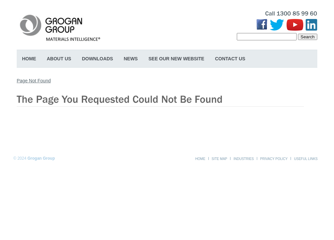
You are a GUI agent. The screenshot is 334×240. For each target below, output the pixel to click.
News (131, 58)
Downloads (97, 58)
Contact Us (230, 58)
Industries (243, 159)
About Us (59, 58)
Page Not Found (34, 80)
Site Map (219, 159)
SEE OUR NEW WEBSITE (176, 58)
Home (29, 58)
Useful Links (306, 159)
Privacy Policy (274, 159)
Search (308, 36)
